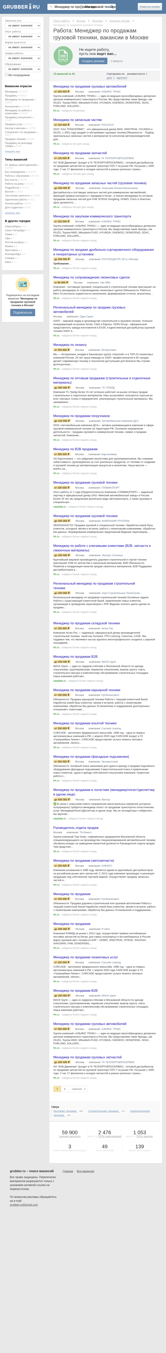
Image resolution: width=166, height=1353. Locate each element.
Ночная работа (14, 203)
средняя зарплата (69, 1165)
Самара (9, 258)
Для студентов (13, 207)
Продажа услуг (14, 124)
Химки (8, 234)
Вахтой (9, 191)
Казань (9, 246)
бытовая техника (65, 1140)
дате (109, 77)
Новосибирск (13, 226)
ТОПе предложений (109, 1165)
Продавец (11, 95)
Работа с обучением (17, 175)
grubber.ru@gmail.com (24, 1233)
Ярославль (11, 250)
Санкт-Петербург (15, 230)
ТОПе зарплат (144, 1165)
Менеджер (11, 91)
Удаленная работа (16, 199)
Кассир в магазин (15, 128)
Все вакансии (85, 1200)
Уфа (7, 238)
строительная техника (103, 1140)
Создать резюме (93, 61)
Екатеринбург (13, 254)
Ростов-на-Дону (14, 242)
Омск (8, 261)
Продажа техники (15, 139)
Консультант (12, 106)
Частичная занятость (17, 195)
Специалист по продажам (20, 132)
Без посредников (15, 171)
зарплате (121, 77)
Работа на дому (14, 183)
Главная (68, 1200)
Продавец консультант (18, 117)
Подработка (12, 187)
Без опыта (11, 179)
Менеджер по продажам (19, 99)
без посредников (19, 75)
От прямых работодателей (21, 164)
